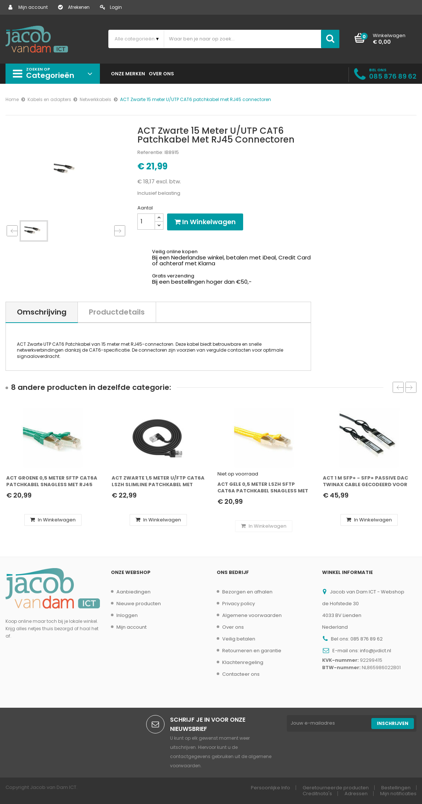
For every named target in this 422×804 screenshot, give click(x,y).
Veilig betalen (238, 638)
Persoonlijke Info (270, 787)
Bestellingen (396, 787)
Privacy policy (238, 603)
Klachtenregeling (242, 662)
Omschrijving (41, 312)
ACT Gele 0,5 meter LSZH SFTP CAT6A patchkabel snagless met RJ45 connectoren (262, 488)
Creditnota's (317, 793)
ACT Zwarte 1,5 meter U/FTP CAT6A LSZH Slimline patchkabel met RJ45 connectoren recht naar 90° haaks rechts (158, 481)
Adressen (356, 793)
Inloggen (127, 615)
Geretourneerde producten (336, 787)
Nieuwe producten (138, 603)
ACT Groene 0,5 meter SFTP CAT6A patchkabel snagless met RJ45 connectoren (51, 481)
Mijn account (28, 7)
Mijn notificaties (398, 793)
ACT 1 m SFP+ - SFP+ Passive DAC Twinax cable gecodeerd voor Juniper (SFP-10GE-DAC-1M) (365, 481)
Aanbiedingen (133, 591)
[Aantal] (146, 221)
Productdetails (117, 312)
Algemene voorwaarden (252, 615)
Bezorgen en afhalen (247, 591)
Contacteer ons (241, 674)
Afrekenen (74, 7)
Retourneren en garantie (251, 650)
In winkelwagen (205, 221)
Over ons (233, 627)
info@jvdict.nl (375, 650)
